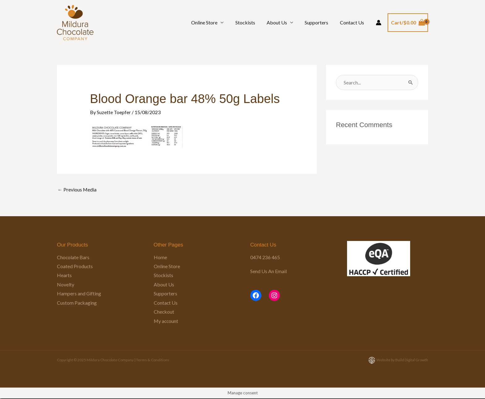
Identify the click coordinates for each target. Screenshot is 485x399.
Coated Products (75, 266)
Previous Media (77, 189)
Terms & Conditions (152, 360)
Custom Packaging (77, 303)
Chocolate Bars (73, 257)
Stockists (251, 22)
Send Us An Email (268, 271)
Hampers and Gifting (79, 294)
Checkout (164, 312)
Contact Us (353, 22)
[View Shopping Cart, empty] (408, 22)
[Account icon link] (378, 22)
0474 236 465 (265, 257)
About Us (281, 22)
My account (166, 321)
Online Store (212, 22)
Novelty (65, 285)
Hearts (64, 275)
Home (160, 257)
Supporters (319, 22)
